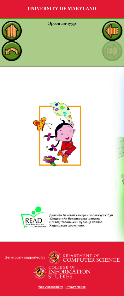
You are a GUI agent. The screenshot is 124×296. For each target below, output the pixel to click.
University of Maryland (61, 8)
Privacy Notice (76, 286)
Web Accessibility (50, 286)
